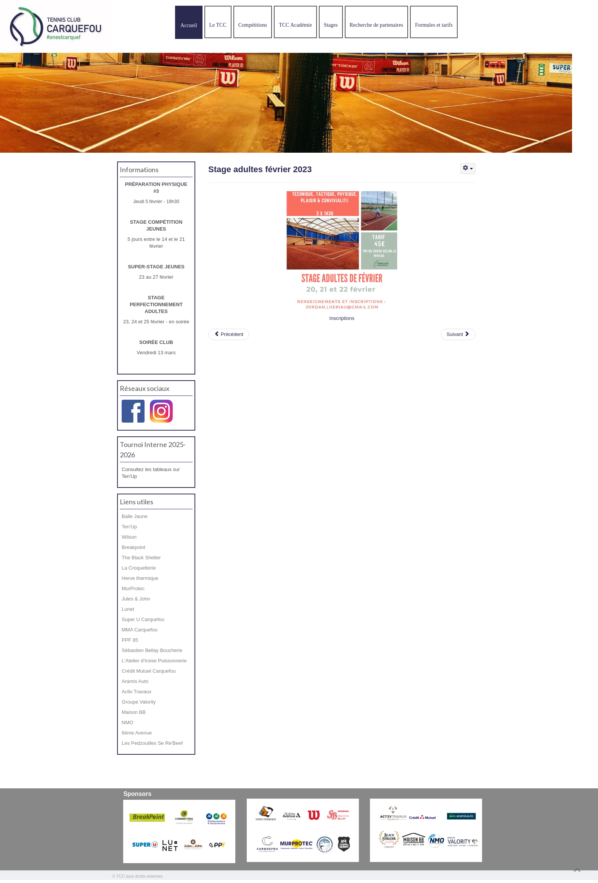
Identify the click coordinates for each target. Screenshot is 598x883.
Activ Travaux (136, 691)
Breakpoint (133, 547)
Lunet (128, 609)
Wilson (129, 537)
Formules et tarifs (434, 25)
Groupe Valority (139, 702)
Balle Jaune (135, 516)
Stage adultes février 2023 (260, 169)
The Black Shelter (141, 557)
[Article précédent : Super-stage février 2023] (228, 334)
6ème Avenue (137, 733)
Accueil (188, 25)
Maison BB (134, 712)
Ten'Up (129, 526)
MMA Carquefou (140, 630)
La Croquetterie (139, 568)
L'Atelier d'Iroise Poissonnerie (154, 660)
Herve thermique (140, 578)
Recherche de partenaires (376, 25)
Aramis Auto (135, 681)
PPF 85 (130, 640)
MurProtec (133, 588)
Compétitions (252, 25)
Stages (331, 25)
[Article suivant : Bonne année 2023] (458, 334)
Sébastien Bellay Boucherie (152, 650)
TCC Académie (295, 25)
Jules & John (136, 599)
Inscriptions (342, 318)
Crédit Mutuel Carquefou (149, 671)
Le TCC (218, 25)
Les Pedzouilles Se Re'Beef (152, 743)
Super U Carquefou (143, 619)
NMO (127, 722)
